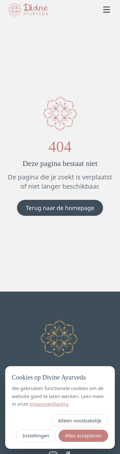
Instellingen (36, 435)
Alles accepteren (83, 435)
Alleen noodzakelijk (79, 420)
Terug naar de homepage (60, 208)
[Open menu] (107, 10)
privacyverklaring (48, 404)
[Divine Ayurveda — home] (28, 9)
